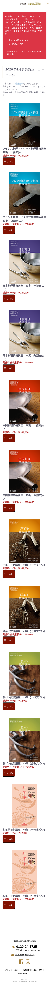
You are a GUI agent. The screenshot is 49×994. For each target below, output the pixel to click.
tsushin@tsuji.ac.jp (19, 40)
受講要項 (19, 83)
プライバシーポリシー (12, 970)
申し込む (8, 161)
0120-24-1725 (16, 44)
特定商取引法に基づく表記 (32, 970)
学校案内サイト (23, 974)
